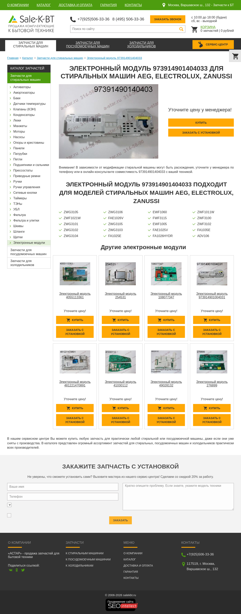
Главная (12, 58)
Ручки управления (26, 187)
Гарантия (108, 5)
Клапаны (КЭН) (24, 109)
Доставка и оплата (75, 5)
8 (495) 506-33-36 (128, 19)
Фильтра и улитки (26, 220)
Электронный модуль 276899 (211, 383)
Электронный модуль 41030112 (120, 383)
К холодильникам (79, 565)
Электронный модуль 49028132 (166, 383)
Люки (17, 120)
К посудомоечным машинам (88, 559)
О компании (18, 5)
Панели (18, 148)
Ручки (17, 181)
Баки (16, 98)
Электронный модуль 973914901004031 (211, 295)
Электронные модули (29, 242)
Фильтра (19, 215)
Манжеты (20, 126)
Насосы (19, 137)
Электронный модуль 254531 (120, 295)
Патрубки (20, 153)
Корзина (208, 27)
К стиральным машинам (85, 553)
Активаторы (22, 87)
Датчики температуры (29, 103)
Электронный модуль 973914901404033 (114, 58)
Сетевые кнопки (25, 192)
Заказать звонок (167, 19)
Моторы (19, 131)
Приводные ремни (26, 176)
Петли (17, 159)
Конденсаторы (24, 115)
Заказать (120, 518)
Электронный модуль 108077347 (166, 295)
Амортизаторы (24, 92)
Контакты (133, 5)
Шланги (19, 231)
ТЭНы (17, 203)
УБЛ (16, 209)
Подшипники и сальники (31, 165)
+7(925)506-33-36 (94, 19)
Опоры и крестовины (28, 142)
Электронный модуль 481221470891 (74, 383)
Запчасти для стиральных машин (60, 58)
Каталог (44, 5)
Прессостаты (23, 170)
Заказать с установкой (201, 132)
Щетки (18, 237)
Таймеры (20, 198)
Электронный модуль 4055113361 (74, 295)
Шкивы (18, 226)
